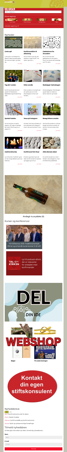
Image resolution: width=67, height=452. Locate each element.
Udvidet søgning (12, 26)
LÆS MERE (19, 63)
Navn (6, 434)
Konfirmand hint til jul (31, 152)
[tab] (7, 412)
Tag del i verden (10, 85)
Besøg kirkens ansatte (51, 118)
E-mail (7, 441)
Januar (7, 423)
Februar (7, 420)
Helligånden (42, 22)
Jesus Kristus (27, 22)
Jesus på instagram (30, 118)
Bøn (57, 22)
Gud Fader (12, 22)
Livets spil (8, 51)
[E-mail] (33, 444)
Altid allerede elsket (50, 152)
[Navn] (33, 437)
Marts (6, 417)
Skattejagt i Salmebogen (51, 85)
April (6, 414)
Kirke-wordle (28, 85)
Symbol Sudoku (10, 118)
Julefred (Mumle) (11, 152)
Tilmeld (33, 449)
